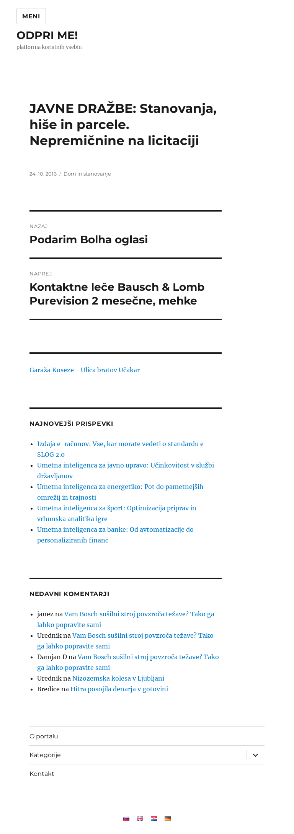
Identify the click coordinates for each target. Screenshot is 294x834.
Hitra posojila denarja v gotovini (119, 689)
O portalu (43, 736)
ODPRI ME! (47, 35)
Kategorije (45, 755)
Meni (31, 16)
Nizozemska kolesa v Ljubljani (118, 678)
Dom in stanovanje (87, 174)
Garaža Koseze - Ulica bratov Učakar (84, 370)
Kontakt (41, 773)
